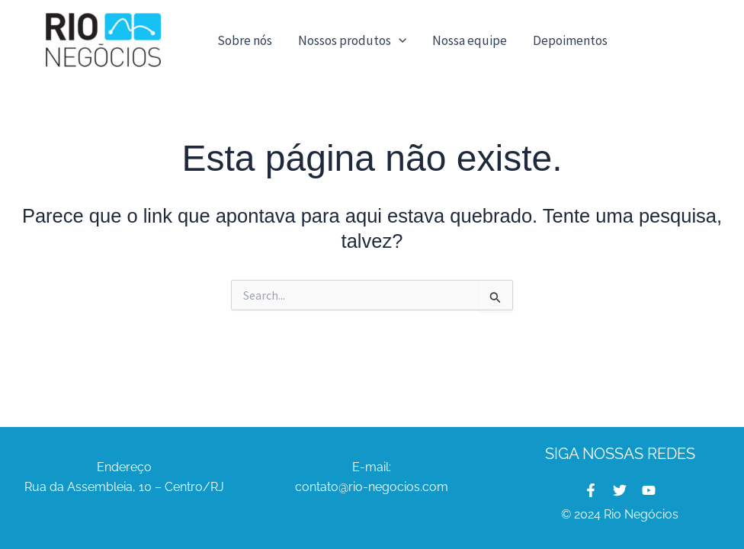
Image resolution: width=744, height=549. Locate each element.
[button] (398, 40)
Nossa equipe (469, 40)
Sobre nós (244, 40)
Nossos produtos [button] (352, 40)
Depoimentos (570, 40)
